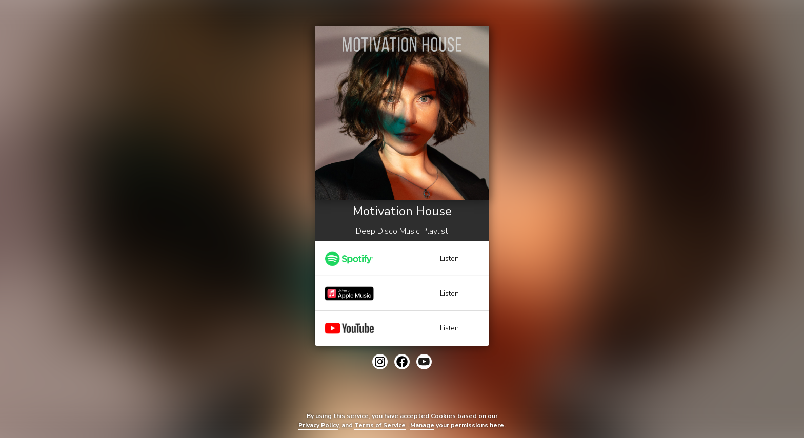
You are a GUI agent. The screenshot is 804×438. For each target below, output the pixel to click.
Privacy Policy (318, 425)
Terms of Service (380, 425)
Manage (422, 425)
